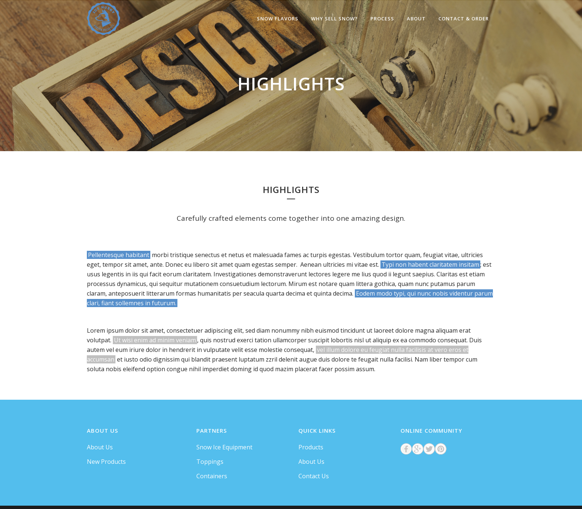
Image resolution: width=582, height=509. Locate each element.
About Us (100, 447)
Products (310, 447)
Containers (211, 476)
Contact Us (313, 476)
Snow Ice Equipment (224, 447)
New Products (106, 462)
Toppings (209, 462)
